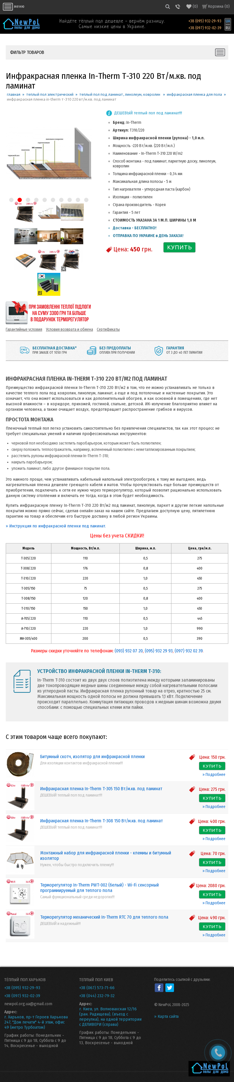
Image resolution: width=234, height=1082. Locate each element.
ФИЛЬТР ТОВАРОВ (27, 52)
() (192, 6)
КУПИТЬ (179, 247)
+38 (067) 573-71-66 (97, 987)
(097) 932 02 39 (188, 650)
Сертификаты (108, 329)
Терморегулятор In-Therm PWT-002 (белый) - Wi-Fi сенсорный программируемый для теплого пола (99, 887)
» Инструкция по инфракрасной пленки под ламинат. (56, 526)
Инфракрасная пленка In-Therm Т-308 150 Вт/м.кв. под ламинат (101, 820)
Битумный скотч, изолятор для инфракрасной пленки (92, 756)
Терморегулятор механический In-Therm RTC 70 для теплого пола (104, 917)
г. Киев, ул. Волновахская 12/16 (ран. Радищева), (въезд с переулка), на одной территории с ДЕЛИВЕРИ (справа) (110, 1016)
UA (228, 21)
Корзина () (219, 6)
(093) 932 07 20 (129, 650)
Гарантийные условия (24, 329)
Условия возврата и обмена (69, 329)
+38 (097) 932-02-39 (204, 28)
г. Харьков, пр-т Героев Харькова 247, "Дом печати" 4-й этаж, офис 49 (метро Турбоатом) (36, 1022)
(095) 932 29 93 (159, 650)
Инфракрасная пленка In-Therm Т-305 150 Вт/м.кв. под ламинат (101, 788)
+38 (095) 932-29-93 (204, 21)
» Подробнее (213, 774)
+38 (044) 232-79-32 (97, 995)
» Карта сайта (166, 1016)
